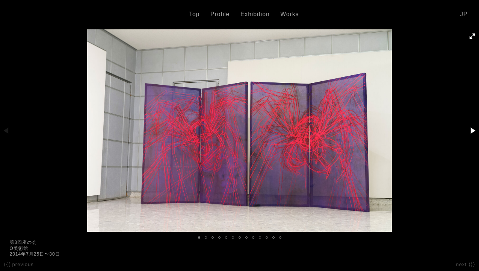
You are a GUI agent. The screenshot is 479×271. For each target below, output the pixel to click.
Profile (220, 14)
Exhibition (255, 14)
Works (289, 14)
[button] (472, 36)
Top (194, 14)
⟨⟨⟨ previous (19, 264)
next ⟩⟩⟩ (465, 264)
